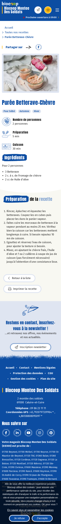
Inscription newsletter (30, 347)
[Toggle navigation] (57, 11)
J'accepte (42, 518)
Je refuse (19, 518)
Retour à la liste (19, 278)
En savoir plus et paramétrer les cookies (30, 510)
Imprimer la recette (22, 289)
